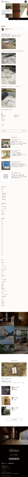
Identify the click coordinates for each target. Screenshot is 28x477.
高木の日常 (3, 194)
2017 (2, 236)
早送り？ (24, 130)
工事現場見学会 (3, 296)
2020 (2, 230)
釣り (2, 273)
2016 (2, 238)
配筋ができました (16, 115)
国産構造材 (3, 288)
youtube (2, 283)
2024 (2, 223)
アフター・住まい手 (4, 294)
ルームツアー (3, 264)
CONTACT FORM (14, 457)
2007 (2, 255)
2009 (2, 251)
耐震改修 (2, 305)
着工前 (2, 300)
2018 (2, 234)
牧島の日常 (3, 199)
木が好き (4, 130)
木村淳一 (2, 212)
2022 (2, 227)
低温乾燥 (2, 285)
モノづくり (3, 298)
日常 (2, 271)
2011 (2, 247)
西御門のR (2, 303)
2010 (2, 249)
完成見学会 (3, 275)
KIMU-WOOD (4, 197)
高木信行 (2, 210)
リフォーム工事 (3, 290)
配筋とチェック (3, 115)
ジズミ (2, 118)
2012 (2, 245)
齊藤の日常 (3, 196)
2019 (2, 232)
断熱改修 (2, 262)
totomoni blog (4, 193)
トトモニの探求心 (4, 279)
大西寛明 (2, 214)
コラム (2, 189)
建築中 (2, 286)
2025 (2, 221)
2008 (2, 253)
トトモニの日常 (3, 208)
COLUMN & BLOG (14, 419)
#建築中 (2, 124)
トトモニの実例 (3, 206)
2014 (2, 242)
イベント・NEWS (4, 268)
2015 (2, 240)
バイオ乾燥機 (3, 281)
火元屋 (2, 292)
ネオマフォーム (3, 266)
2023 (2, 225)
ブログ (2, 191)
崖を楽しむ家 (3, 270)
